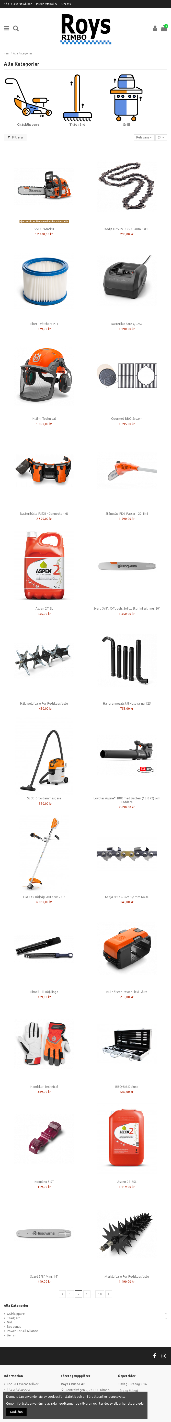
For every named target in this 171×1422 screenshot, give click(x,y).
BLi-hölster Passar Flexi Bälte (126, 992)
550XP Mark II (44, 229)
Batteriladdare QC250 (127, 323)
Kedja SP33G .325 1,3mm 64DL (127, 897)
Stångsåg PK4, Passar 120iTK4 (127, 513)
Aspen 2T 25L (126, 1181)
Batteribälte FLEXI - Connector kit (44, 513)
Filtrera (15, 137)
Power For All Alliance (22, 1331)
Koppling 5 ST (44, 1181)
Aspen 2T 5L (44, 608)
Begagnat (14, 1326)
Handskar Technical (44, 1086)
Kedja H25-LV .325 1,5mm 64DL (127, 229)
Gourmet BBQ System (127, 418)
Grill (10, 1322)
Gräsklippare (16, 1313)
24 (161, 137)
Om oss (66, 3)
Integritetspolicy (47, 3)
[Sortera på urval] (144, 137)
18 (100, 1294)
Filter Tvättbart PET (44, 323)
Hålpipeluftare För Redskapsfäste (44, 703)
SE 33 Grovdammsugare (44, 798)
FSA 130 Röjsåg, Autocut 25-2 (44, 897)
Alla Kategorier (16, 1305)
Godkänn (16, 1412)
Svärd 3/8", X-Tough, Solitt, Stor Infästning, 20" (127, 608)
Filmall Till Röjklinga (44, 992)
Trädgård (13, 1318)
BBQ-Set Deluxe (126, 1086)
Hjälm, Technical (44, 418)
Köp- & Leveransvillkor (18, 3)
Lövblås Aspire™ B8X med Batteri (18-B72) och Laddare (127, 800)
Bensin (11, 1335)
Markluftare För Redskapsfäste (127, 1276)
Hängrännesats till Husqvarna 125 (127, 703)
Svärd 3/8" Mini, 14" (44, 1276)
